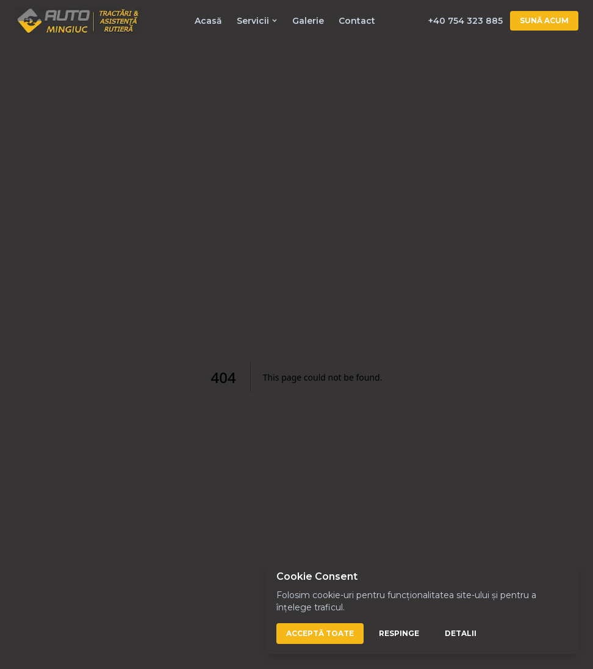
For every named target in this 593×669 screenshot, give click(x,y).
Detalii (460, 633)
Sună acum (544, 20)
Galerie (308, 20)
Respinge (399, 633)
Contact (357, 20)
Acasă (208, 20)
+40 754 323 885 (465, 20)
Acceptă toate (320, 633)
